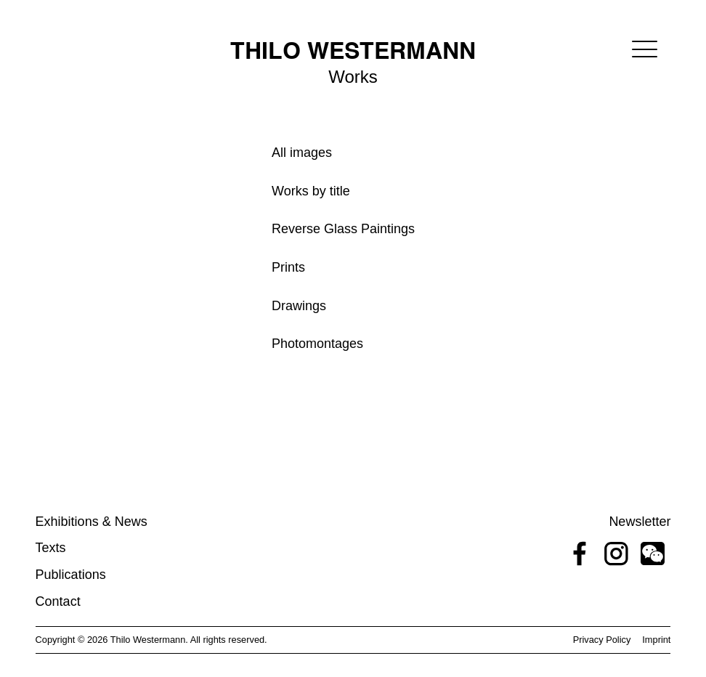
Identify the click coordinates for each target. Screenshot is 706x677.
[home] (353, 45)
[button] (644, 49)
